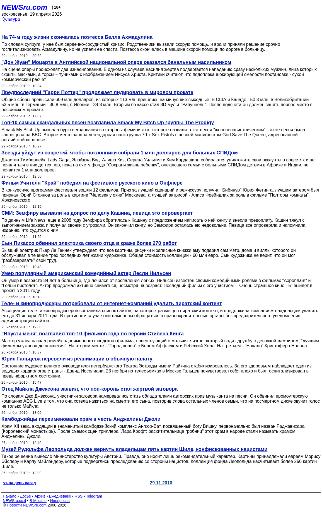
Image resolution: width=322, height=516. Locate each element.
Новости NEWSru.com (27, 505)
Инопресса (60, 500)
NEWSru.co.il (14, 500)
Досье (25, 496)
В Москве (38, 500)
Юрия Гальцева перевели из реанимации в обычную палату (76, 359)
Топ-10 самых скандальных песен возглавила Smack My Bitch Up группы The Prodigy (107, 122)
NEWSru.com (24, 7)
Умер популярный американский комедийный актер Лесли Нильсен (86, 273)
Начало (9, 496)
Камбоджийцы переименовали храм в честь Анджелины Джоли (81, 419)
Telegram (94, 496)
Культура (10, 19)
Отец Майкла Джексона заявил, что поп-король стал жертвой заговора (89, 389)
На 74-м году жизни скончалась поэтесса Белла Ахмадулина (76, 37)
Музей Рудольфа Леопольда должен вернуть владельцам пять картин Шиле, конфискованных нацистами (134, 449)
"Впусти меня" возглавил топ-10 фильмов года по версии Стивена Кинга (92, 333)
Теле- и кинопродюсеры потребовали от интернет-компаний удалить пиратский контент (111, 303)
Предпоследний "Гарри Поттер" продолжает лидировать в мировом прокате (97, 92)
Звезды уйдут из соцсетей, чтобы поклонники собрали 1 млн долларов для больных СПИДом (119, 153)
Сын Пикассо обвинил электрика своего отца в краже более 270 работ (89, 243)
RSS (78, 496)
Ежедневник (60, 496)
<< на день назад (19, 483)
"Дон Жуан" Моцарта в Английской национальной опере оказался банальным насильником (116, 62)
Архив (40, 496)
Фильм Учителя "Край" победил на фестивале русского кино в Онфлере (92, 183)
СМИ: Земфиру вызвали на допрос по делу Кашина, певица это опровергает (97, 213)
